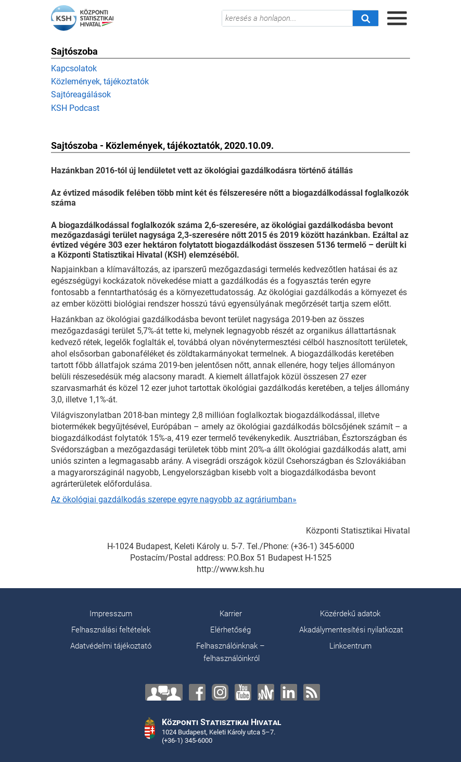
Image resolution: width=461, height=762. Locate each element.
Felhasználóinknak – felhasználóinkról (230, 652)
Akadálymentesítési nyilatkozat (351, 629)
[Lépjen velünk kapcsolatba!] (164, 692)
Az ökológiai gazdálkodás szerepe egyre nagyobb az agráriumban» (174, 499)
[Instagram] (220, 692)
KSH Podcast (75, 108)
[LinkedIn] (288, 692)
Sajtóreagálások (81, 94)
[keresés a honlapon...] (287, 18)
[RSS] (311, 692)
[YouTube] (243, 692)
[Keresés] (365, 18)
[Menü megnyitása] (397, 18)
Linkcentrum (350, 646)
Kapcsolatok (74, 68)
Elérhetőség (230, 629)
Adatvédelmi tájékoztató (110, 646)
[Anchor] (266, 692)
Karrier (231, 613)
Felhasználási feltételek (110, 629)
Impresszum (110, 613)
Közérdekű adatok (350, 613)
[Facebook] (197, 692)
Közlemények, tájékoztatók (100, 81)
